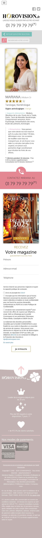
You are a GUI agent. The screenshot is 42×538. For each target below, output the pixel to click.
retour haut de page (21, 369)
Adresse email (10, 268)
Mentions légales (8, 475)
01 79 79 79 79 (21, 25)
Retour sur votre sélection (18, 34)
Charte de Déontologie (19, 479)
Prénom (7, 259)
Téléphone (8, 277)
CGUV (22, 293)
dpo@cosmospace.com (11, 339)
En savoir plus (8, 342)
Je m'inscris (21, 349)
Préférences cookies (22, 484)
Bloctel (13, 335)
